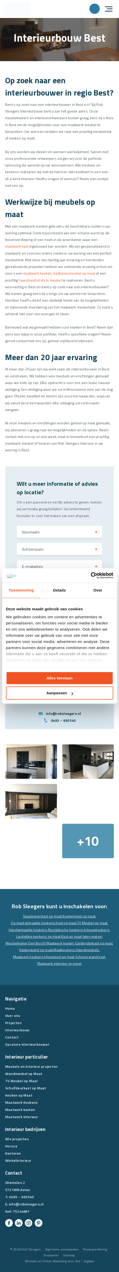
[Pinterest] (38, 1223)
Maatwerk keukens (28, 956)
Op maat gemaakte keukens (33, 922)
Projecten (13, 1022)
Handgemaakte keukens (28, 929)
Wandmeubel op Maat (23, 1073)
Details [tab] (59, 590)
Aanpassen (59, 693)
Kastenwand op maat (36, 949)
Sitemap (69, 1255)
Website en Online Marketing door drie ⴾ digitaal (59, 1261)
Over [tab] (97, 590)
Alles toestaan (60, 678)
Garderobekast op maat (94, 943)
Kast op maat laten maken (81, 936)
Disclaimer (51, 1255)
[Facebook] (9, 1223)
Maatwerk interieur (21, 1116)
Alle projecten (17, 1139)
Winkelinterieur (18, 1160)
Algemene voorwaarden (62, 1249)
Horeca (11, 1146)
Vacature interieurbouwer (27, 1044)
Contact (12, 1037)
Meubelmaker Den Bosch (26, 943)
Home (10, 1008)
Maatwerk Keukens (21, 1102)
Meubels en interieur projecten (31, 1066)
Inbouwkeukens (96, 929)
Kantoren (13, 1153)
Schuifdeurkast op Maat (25, 1088)
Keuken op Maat (18, 1095)
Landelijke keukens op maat (38, 936)
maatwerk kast (17, 246)
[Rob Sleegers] (17, 9)
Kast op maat (66, 922)
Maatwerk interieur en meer (59, 963)
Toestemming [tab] (21, 590)
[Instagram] (28, 1223)
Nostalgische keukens (65, 929)
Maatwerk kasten (60, 943)
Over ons (12, 1015)
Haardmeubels (87, 949)
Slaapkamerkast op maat (42, 916)
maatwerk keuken (37, 273)
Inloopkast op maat (59, 956)
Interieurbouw (17, 1030)
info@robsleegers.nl (63, 713)
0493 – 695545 (63, 720)
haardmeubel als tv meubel (40, 280)
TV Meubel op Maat (21, 1080)
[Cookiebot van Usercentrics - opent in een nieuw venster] (90, 575)
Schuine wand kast (90, 956)
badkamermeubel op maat (74, 273)
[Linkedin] (19, 1223)
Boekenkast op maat (78, 916)
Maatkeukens (64, 949)
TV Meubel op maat (92, 922)
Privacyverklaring (95, 1249)
